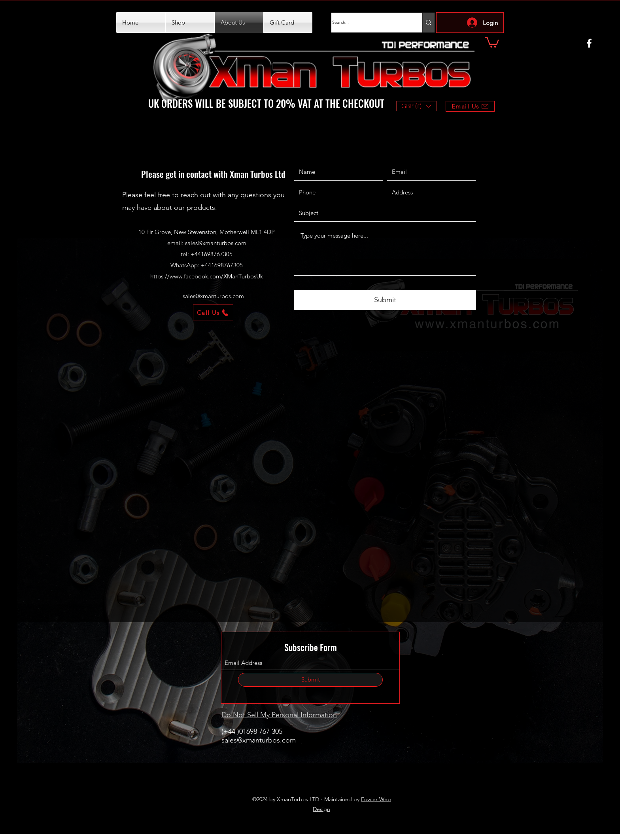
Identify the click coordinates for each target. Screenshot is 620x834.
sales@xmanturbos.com (215, 243)
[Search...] (369, 22)
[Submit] (385, 300)
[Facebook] (589, 43)
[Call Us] (213, 312)
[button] (492, 42)
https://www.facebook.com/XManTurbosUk (206, 276)
